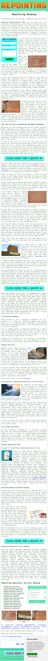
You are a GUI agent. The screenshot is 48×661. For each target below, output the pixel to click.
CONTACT (37, 10)
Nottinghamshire (6, 626)
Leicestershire (35, 628)
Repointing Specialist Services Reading (20, 583)
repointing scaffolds (39, 477)
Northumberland (26, 626)
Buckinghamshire (30, 624)
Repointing (4, 293)
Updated (21, 649)
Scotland (19, 624)
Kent (27, 628)
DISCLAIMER (43, 10)
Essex (23, 628)
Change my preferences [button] (32, 656)
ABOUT (32, 10)
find (6, 549)
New (12, 649)
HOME (24, 10)
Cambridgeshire (6, 628)
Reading (33, 293)
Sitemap (2, 649)
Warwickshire (16, 628)
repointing (17, 32)
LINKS (28, 10)
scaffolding (34, 165)
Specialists (16, 649)
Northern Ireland (40, 626)
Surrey (16, 626)
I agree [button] (29, 654)
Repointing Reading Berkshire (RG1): (13, 22)
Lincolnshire (42, 624)
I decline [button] (34, 654)
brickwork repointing (20, 461)
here (31, 576)
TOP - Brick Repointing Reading (11, 636)
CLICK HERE (26, 378)
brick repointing (30, 95)
